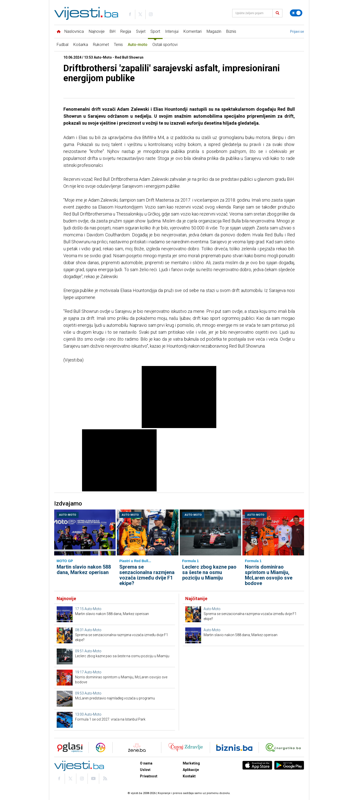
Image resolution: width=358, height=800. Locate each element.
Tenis (118, 44)
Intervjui (172, 31)
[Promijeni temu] (296, 12)
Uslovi (145, 770)
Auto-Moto (67, 514)
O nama (146, 763)
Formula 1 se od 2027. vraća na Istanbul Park (110, 719)
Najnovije (97, 31)
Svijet (140, 31)
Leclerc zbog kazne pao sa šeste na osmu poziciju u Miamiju (209, 572)
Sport (155, 31)
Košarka (80, 44)
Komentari (192, 31)
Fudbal (62, 44)
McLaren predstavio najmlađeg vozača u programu (115, 698)
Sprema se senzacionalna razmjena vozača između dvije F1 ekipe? (147, 575)
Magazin (214, 31)
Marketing (191, 763)
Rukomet (101, 44)
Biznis (231, 31)
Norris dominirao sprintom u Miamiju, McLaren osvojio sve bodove (268, 575)
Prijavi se (297, 32)
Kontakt (189, 776)
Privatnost (148, 776)
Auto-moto (137, 44)
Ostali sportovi (165, 44)
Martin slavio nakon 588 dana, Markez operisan (84, 569)
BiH (112, 31)
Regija (125, 31)
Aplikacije (191, 770)
